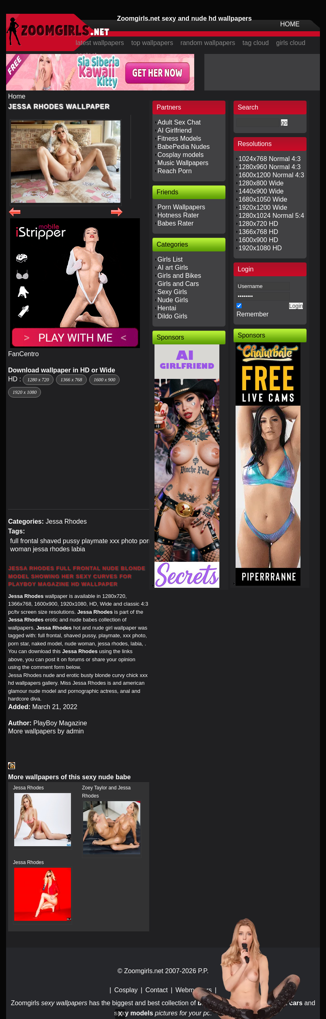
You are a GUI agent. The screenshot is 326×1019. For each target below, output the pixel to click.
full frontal (24, 540)
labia (78, 549)
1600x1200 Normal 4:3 (271, 175)
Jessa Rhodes (65, 521)
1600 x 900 (104, 380)
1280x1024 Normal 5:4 (271, 215)
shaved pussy (60, 540)
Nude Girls (172, 300)
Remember (252, 314)
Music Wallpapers (182, 162)
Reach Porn (174, 171)
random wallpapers (207, 42)
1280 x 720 (38, 380)
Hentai (166, 308)
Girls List (169, 259)
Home (17, 96)
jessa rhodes (51, 549)
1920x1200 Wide (262, 207)
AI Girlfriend (174, 130)
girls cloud (290, 42)
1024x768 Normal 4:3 (269, 158)
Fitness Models (179, 138)
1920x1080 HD (260, 248)
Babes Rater (175, 223)
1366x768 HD (258, 231)
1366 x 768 (71, 380)
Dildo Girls (172, 316)
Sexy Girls (172, 291)
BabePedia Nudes (183, 146)
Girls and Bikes (179, 275)
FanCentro (23, 353)
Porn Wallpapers (181, 207)
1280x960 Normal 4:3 (269, 166)
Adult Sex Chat (179, 122)
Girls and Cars (178, 283)
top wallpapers (152, 42)
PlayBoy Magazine (60, 723)
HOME (290, 24)
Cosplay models (180, 154)
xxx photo (123, 540)
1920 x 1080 (24, 392)
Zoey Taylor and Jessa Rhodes (106, 792)
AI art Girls (172, 267)
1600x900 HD (258, 239)
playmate (95, 540)
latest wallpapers (100, 42)
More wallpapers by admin (46, 731)
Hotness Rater (178, 215)
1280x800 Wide (260, 183)
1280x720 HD (258, 223)
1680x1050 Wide (262, 199)
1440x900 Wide (260, 191)
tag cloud (255, 42)
